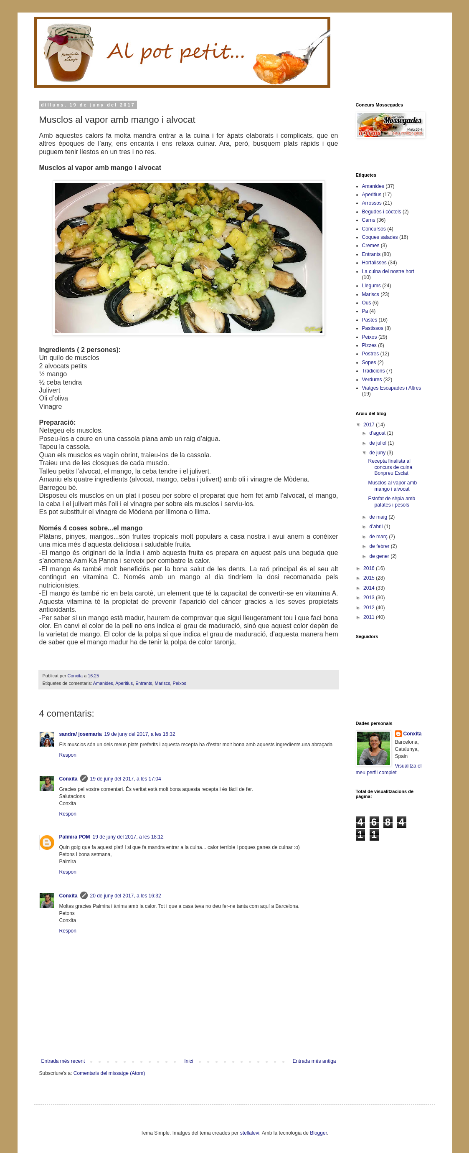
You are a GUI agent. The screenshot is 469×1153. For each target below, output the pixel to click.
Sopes (369, 362)
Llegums (371, 286)
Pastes (370, 320)
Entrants (143, 683)
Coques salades (380, 237)
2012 (369, 608)
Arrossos (372, 203)
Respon (67, 755)
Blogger (318, 1133)
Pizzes (369, 345)
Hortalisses (374, 263)
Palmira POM (74, 837)
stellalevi (249, 1133)
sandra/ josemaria (80, 734)
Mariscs (162, 683)
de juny (378, 453)
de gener (379, 556)
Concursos (374, 229)
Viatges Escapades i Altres (391, 388)
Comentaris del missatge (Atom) (109, 1073)
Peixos (179, 683)
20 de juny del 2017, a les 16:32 (125, 896)
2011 (369, 617)
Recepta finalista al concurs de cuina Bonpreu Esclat (390, 467)
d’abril (376, 527)
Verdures (372, 380)
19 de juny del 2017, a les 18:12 (128, 837)
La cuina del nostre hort (388, 271)
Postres (370, 354)
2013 (369, 598)
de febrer (379, 546)
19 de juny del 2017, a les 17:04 (125, 779)
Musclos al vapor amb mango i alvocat (392, 486)
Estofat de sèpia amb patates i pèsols (391, 501)
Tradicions (373, 371)
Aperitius (124, 683)
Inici (188, 1061)
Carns (368, 220)
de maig (378, 517)
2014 (369, 588)
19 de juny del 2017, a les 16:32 (139, 734)
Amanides (103, 683)
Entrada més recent (63, 1061)
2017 (369, 425)
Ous (366, 303)
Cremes (371, 245)
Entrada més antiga (314, 1061)
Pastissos (372, 328)
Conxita (68, 779)
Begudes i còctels (381, 212)
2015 (369, 578)
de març (379, 537)
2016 (369, 568)
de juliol (378, 443)
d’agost (378, 433)
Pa (365, 311)
